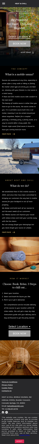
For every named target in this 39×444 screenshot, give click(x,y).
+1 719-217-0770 (11, 409)
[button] (19, 36)
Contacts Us (6, 391)
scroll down (27, 52)
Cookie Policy (24, 435)
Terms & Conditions (9, 382)
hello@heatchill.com (15, 406)
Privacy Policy (7, 385)
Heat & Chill (21, 4)
